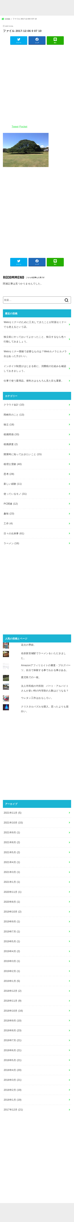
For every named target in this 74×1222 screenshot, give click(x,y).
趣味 (9, 513)
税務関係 (11, 434)
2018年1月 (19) (12, 1099)
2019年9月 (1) (12, 921)
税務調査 (11, 444)
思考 (9, 474)
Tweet (15, 126)
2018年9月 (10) (12, 1020)
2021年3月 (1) (12, 872)
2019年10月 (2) (12, 911)
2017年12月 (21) (13, 1109)
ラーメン (11, 543)
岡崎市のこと (14, 414)
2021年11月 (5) (12, 812)
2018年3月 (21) (12, 1079)
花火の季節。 (28, 644)
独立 (9, 424)
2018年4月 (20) (12, 1070)
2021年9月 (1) (12, 832)
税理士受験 (13, 464)
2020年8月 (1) (12, 901)
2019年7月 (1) (12, 931)
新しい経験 (13, 483)
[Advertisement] (37, 84)
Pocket (23, 126)
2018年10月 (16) (13, 1010)
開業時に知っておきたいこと (23, 454)
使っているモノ (15, 493)
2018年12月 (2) (12, 990)
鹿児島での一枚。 (31, 677)
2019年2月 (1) (12, 971)
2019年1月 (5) (12, 981)
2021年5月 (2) (12, 852)
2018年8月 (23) (12, 1030)
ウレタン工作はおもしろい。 (37, 697)
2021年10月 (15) (13, 822)
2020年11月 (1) (12, 892)
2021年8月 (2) (12, 842)
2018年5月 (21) (12, 1060)
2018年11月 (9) (12, 1000)
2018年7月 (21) (12, 1040)
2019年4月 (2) (12, 951)
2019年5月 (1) (12, 941)
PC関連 (11, 503)
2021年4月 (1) (12, 862)
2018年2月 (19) (12, 1089)
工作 (8, 523)
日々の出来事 (14, 533)
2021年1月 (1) (12, 882)
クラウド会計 (14, 404)
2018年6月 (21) (12, 1050)
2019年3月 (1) (12, 961)
